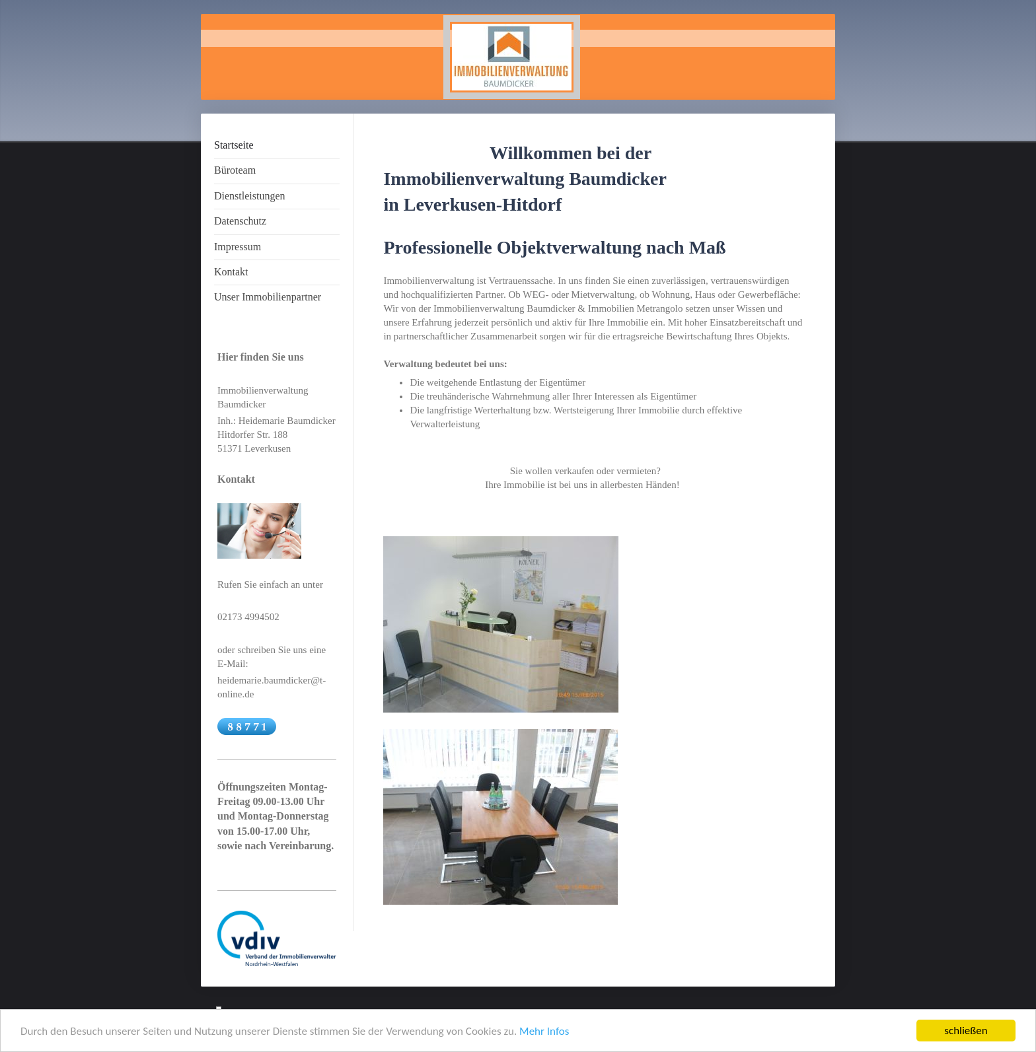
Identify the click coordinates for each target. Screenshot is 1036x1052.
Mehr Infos (544, 1031)
